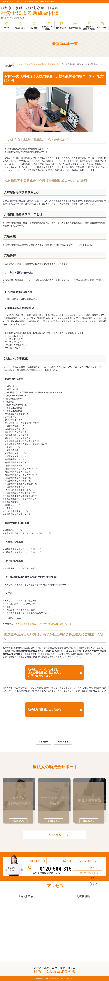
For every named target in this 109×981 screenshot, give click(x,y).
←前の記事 (43, 742)
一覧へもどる (63, 742)
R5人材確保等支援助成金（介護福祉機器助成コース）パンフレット (45, 624)
